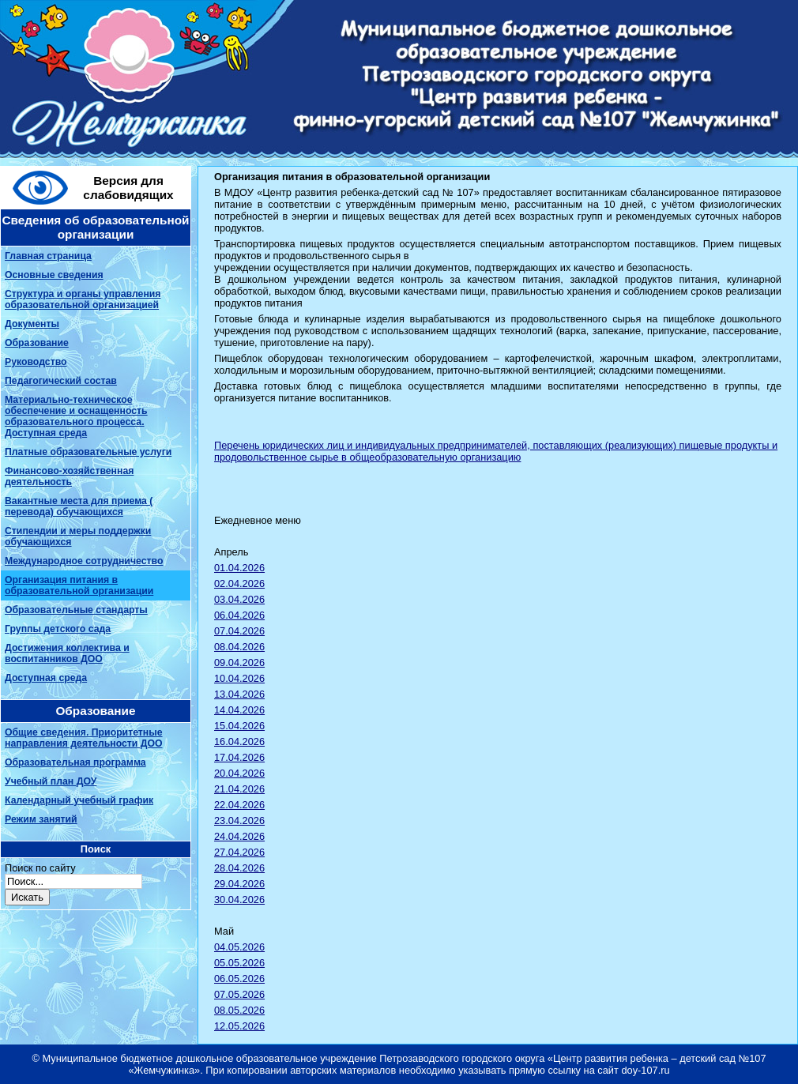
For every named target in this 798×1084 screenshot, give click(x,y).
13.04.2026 (239, 694)
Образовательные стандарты (76, 609)
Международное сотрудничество (84, 560)
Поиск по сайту (40, 868)
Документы (32, 323)
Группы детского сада (58, 628)
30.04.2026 (239, 899)
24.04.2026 (239, 836)
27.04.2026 (239, 852)
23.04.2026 (239, 820)
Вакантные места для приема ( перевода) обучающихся (78, 506)
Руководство (36, 361)
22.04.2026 (239, 805)
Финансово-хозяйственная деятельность (69, 476)
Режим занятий (41, 819)
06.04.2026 (239, 615)
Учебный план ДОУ (50, 781)
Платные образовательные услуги (88, 451)
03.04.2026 (239, 599)
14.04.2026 (239, 710)
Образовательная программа (75, 762)
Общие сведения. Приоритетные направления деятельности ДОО (84, 738)
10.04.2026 (239, 678)
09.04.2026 (239, 662)
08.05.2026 (239, 1010)
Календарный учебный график (79, 800)
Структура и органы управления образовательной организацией (82, 299)
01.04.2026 (239, 568)
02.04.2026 (239, 583)
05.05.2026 (239, 963)
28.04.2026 (239, 868)
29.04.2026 (239, 884)
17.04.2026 (239, 757)
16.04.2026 (239, 741)
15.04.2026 (239, 726)
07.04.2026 (239, 631)
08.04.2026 (239, 647)
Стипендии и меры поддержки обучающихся (78, 536)
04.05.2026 (239, 947)
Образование (37, 342)
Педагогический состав (61, 380)
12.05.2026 (239, 1026)
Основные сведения (54, 274)
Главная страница (48, 256)
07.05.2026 (239, 994)
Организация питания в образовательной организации (79, 585)
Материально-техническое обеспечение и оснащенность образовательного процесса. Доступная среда (76, 416)
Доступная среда (46, 677)
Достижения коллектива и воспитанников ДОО (67, 653)
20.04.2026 (239, 773)
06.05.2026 (239, 978)
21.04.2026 (239, 789)
